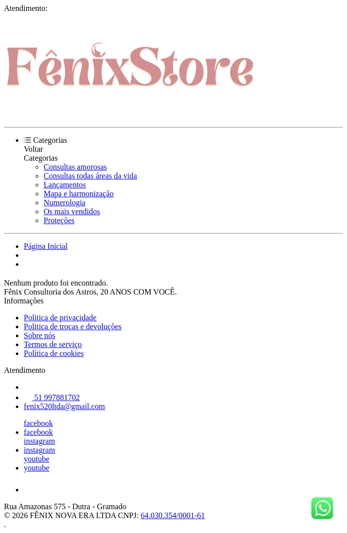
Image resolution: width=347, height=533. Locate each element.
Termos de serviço (53, 344)
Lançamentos (65, 184)
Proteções (59, 220)
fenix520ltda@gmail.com (64, 406)
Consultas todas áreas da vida (90, 176)
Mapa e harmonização (79, 193)
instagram (39, 441)
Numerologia (64, 202)
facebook (38, 423)
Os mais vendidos (72, 211)
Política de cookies (54, 353)
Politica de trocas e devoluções (72, 326)
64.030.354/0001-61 (173, 515)
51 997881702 (52, 397)
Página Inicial (45, 246)
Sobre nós (40, 335)
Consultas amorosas (75, 167)
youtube (37, 459)
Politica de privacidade (60, 317)
